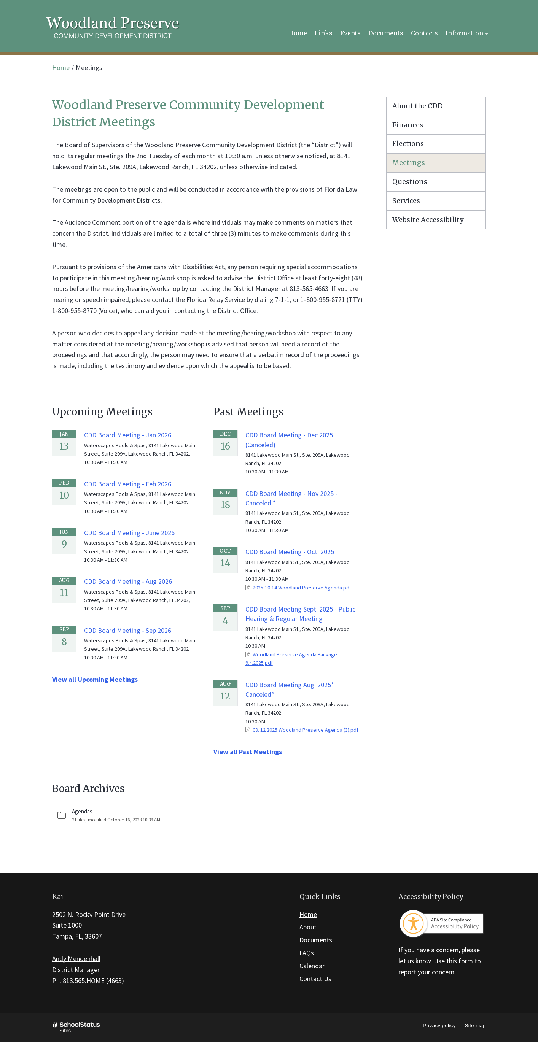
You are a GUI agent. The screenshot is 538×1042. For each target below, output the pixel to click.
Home (61, 67)
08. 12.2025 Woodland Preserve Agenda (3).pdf (305, 729)
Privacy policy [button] (439, 1025)
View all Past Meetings (247, 751)
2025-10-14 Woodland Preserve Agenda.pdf (302, 587)
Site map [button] (475, 1025)
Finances (407, 125)
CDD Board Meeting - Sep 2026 (127, 630)
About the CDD (417, 106)
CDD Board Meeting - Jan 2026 (127, 434)
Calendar (312, 965)
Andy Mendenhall (76, 958)
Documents (315, 940)
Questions (409, 181)
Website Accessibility (427, 219)
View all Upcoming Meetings (95, 679)
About (308, 927)
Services (406, 200)
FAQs (306, 952)
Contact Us (315, 978)
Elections (408, 143)
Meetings (408, 162)
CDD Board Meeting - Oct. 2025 (289, 551)
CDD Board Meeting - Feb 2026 (127, 484)
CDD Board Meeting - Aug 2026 (128, 581)
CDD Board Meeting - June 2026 (129, 532)
